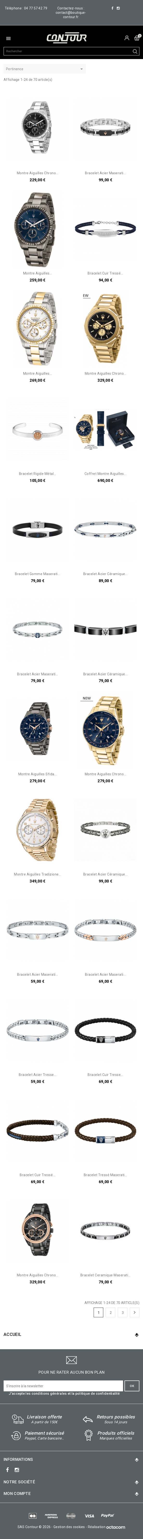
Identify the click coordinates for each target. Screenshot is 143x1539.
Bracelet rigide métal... (37, 474)
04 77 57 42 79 (35, 8)
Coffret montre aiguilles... (105, 474)
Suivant (134, 1312)
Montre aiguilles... (37, 273)
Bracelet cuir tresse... (105, 1075)
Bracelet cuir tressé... (105, 273)
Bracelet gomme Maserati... (37, 574)
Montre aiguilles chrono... (37, 173)
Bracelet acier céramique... (105, 574)
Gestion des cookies (69, 1527)
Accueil (12, 1334)
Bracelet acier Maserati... (105, 173)
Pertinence (45, 69)
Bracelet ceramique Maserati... (105, 1275)
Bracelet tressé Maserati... (105, 1175)
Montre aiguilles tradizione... (37, 874)
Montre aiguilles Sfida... (37, 774)
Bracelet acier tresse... (37, 1075)
